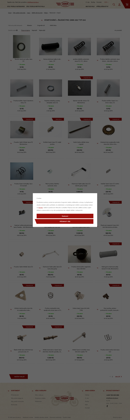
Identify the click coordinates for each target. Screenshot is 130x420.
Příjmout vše (65, 221)
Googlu (41, 207)
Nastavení (65, 216)
